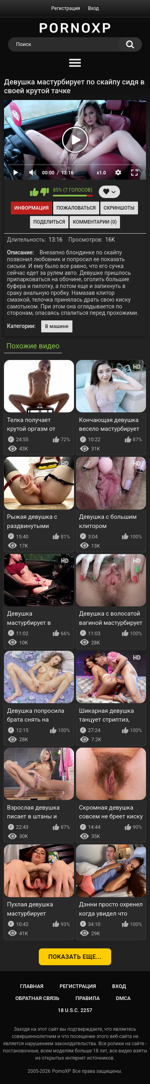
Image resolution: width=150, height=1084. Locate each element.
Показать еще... (75, 956)
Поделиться (49, 222)
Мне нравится (34, 192)
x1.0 (101, 173)
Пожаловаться (76, 208)
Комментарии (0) (94, 222)
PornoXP (61, 1071)
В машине (56, 326)
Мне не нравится (44, 192)
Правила (88, 998)
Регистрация (65, 8)
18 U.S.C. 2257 (75, 1010)
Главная (32, 986)
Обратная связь (37, 998)
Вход (93, 8)
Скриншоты (119, 208)
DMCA (123, 998)
